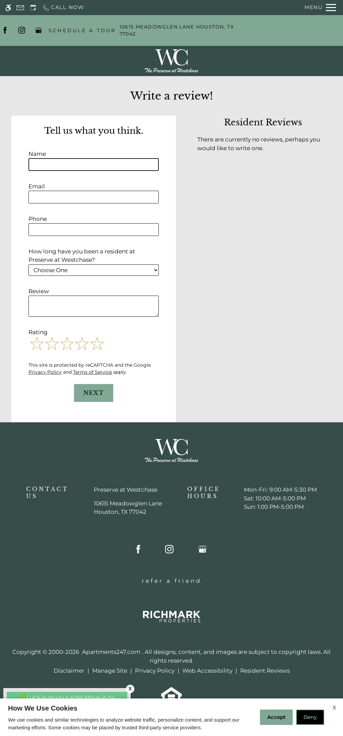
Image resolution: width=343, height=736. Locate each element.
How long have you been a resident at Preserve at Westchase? (81, 255)
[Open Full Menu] (320, 7)
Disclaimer (69, 670)
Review (38, 291)
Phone (37, 219)
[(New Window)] (128, 508)
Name (37, 153)
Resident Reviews (265, 670)
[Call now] (63, 7)
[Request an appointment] (33, 7)
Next (93, 392)
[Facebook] (5, 30)
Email (36, 186)
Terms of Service (92, 372)
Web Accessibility (207, 670)
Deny (310, 717)
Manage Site (109, 670)
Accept (276, 717)
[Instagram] (22, 30)
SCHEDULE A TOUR (82, 30)
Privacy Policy (45, 372)
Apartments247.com (111, 652)
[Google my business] (38, 30)
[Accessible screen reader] (8, 7)
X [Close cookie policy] (334, 707)
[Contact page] (20, 7)
